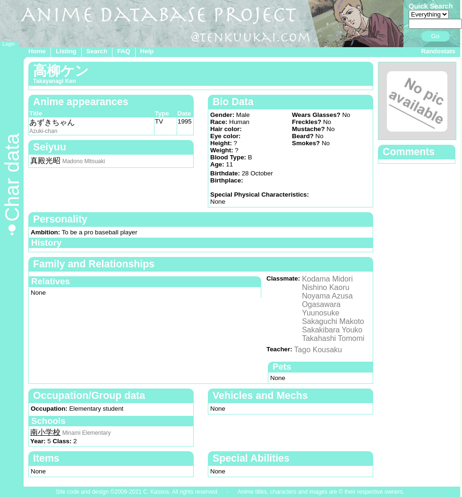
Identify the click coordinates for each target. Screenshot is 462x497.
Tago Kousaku (318, 350)
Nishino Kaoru (326, 287)
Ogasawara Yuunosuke (321, 308)
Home (37, 51)
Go (435, 36)
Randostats (438, 51)
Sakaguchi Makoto (333, 321)
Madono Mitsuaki (83, 161)
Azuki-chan (43, 131)
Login (8, 44)
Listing (66, 51)
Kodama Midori (327, 279)
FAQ (123, 51)
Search (96, 51)
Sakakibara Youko (332, 330)
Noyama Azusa (327, 296)
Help (147, 51)
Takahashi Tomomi (333, 338)
